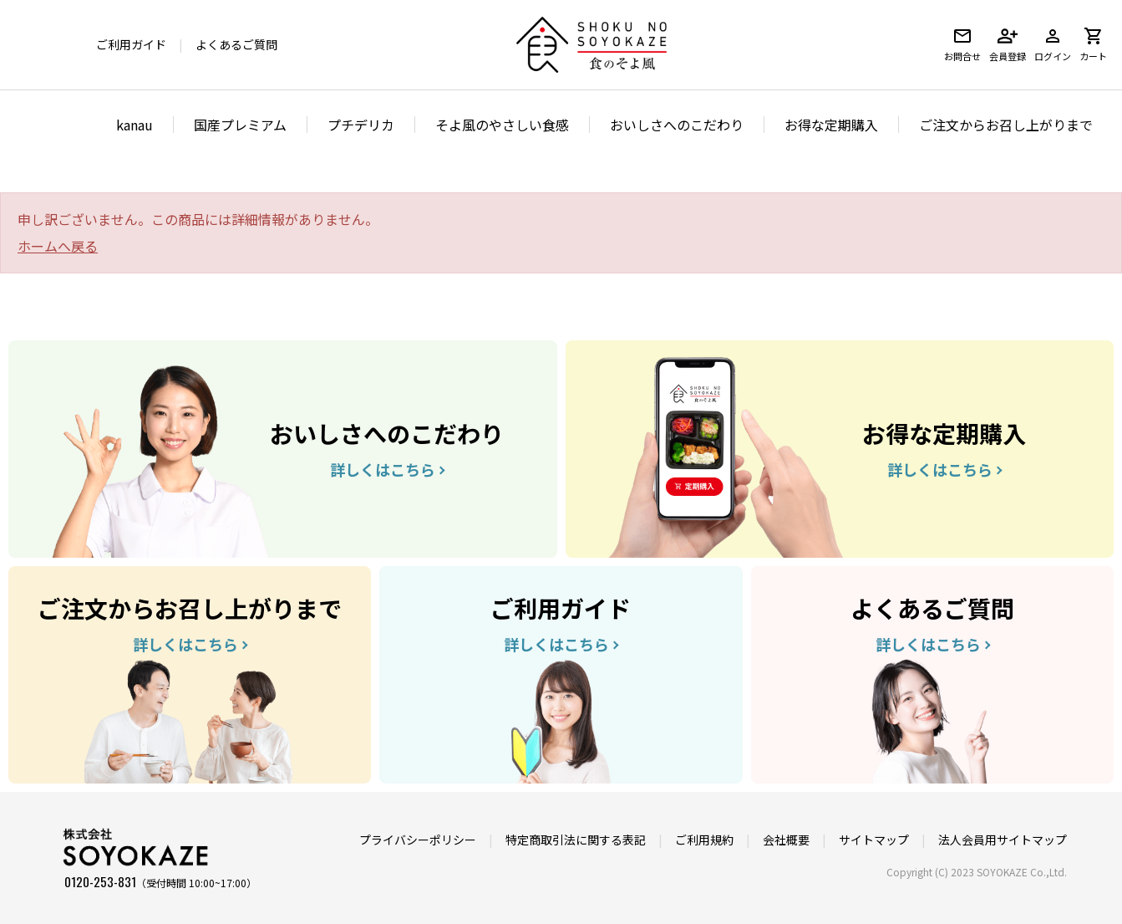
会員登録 (1007, 44)
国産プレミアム (240, 125)
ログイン (1052, 44)
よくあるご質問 (236, 44)
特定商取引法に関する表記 (575, 839)
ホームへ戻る (58, 246)
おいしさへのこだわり (677, 125)
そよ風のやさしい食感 (502, 125)
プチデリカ (360, 125)
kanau (134, 125)
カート (1093, 44)
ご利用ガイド (131, 44)
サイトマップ (874, 839)
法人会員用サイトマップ (1002, 839)
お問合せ (962, 44)
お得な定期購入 (831, 125)
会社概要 (786, 839)
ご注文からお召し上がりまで (1006, 125)
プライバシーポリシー (417, 839)
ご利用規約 (704, 839)
